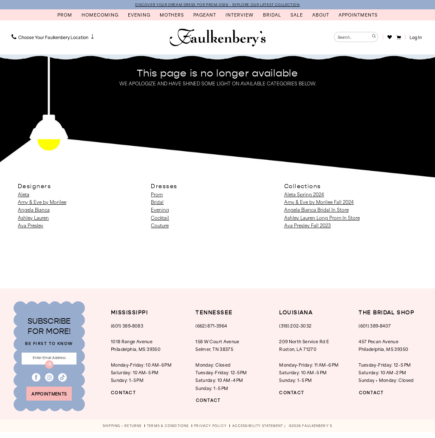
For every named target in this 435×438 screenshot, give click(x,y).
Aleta (23, 194)
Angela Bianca (34, 210)
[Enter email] (49, 360)
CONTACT (125, 393)
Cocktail (160, 218)
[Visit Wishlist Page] (389, 37)
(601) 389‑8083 (127, 326)
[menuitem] (53, 37)
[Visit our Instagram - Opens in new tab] (49, 381)
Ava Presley (30, 225)
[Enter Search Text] (356, 37)
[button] (398, 37)
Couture (160, 225)
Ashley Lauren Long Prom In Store (322, 218)
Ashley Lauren (33, 218)
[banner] (217, 38)
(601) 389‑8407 (375, 326)
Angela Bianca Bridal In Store (316, 210)
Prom (157, 194)
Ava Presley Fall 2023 (307, 225)
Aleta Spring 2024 (304, 194)
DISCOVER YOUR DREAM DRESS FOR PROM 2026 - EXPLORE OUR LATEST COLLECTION (217, 5)
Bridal (157, 202)
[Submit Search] (373, 37)
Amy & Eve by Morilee (42, 202)
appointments (49, 398)
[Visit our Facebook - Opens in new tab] (36, 381)
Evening (160, 210)
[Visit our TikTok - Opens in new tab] (62, 381)
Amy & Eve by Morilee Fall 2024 (319, 202)
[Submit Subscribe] (49, 367)
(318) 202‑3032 (295, 326)
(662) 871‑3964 (211, 326)
